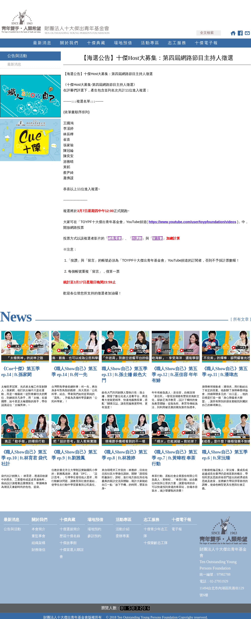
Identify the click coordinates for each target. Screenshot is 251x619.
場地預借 (123, 38)
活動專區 (150, 38)
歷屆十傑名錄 (70, 531)
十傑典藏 (96, 38)
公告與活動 (17, 51)
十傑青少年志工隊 (156, 528)
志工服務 (177, 38)
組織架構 (38, 538)
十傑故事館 (68, 538)
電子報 (177, 525)
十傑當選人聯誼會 (72, 548)
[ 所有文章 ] (241, 315)
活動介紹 (122, 525)
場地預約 (94, 525)
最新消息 (42, 38)
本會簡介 (38, 525)
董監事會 (38, 531)
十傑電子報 (206, 38)
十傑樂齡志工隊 (156, 538)
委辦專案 (122, 531)
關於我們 (69, 38)
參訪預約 (94, 531)
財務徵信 (38, 545)
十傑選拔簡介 (70, 525)
